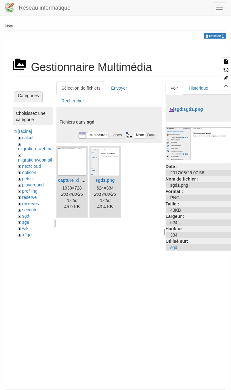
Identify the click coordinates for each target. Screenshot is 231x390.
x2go (26, 234)
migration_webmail (36, 148)
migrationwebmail (35, 159)
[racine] (25, 131)
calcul (27, 137)
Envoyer (119, 88)
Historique (198, 88)
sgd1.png (105, 180)
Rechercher (72, 100)
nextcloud (31, 166)
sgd (25, 216)
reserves (30, 203)
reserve (29, 197)
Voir (174, 88)
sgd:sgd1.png (188, 109)
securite (29, 209)
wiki (25, 228)
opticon (29, 172)
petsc (27, 178)
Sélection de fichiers (80, 88)
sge (25, 222)
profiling (29, 191)
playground (33, 184)
